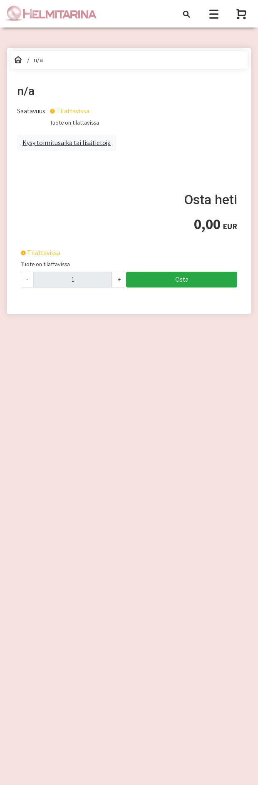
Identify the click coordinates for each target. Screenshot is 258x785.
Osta (182, 279)
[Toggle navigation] (186, 14)
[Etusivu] (18, 60)
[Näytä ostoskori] (242, 14)
